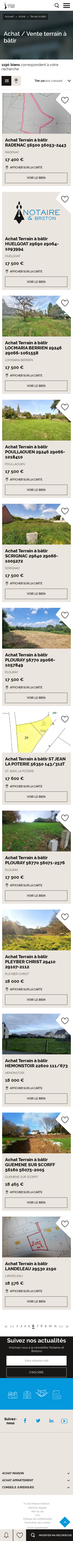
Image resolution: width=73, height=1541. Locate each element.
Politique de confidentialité (37, 1519)
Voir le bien (36, 178)
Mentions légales (37, 1507)
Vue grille (6, 81)
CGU (37, 1515)
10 (50, 1326)
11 (55, 1326)
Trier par (39, 80)
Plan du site (37, 1511)
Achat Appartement (37, 1527)
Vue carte (16, 81)
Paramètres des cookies (37, 1522)
